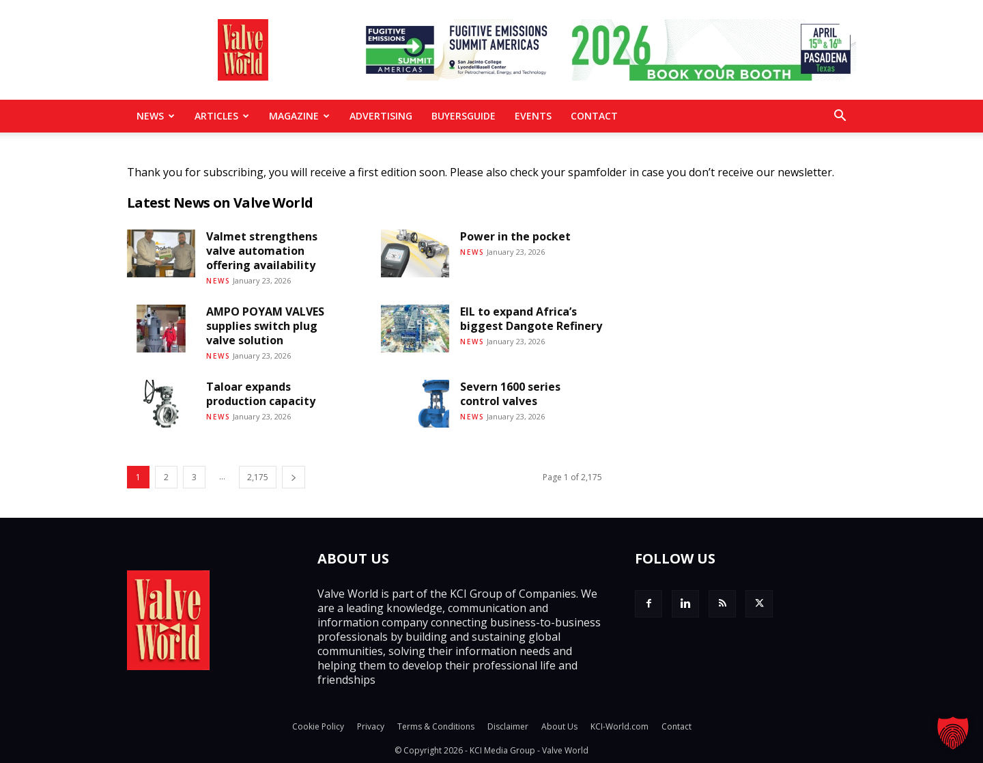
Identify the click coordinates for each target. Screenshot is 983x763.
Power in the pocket (515, 236)
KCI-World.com (619, 726)
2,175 (257, 477)
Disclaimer (507, 726)
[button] (839, 116)
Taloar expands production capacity (260, 393)
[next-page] (293, 477)
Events (533, 115)
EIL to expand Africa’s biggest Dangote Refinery (531, 318)
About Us (559, 726)
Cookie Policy (318, 726)
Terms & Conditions (435, 726)
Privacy (370, 726)
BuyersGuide (463, 115)
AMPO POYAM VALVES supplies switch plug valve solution (265, 326)
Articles (222, 115)
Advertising (381, 115)
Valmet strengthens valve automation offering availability (261, 251)
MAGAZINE (299, 115)
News (156, 115)
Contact (594, 115)
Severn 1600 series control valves (510, 393)
